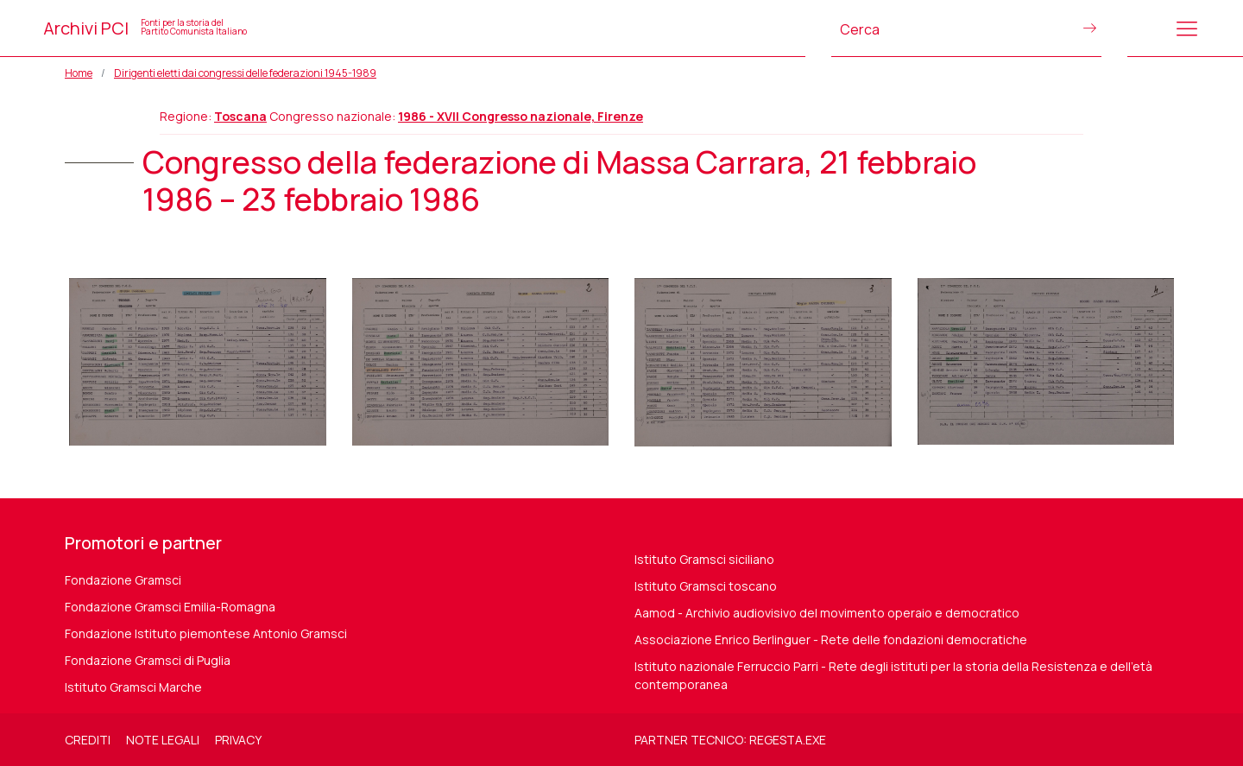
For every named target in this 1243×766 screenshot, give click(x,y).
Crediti (87, 739)
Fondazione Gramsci (123, 580)
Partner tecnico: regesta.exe (730, 739)
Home (78, 73)
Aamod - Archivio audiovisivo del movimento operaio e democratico (826, 613)
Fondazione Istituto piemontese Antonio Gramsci (206, 633)
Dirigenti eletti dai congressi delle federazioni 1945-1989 (245, 73)
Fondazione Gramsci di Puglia (147, 660)
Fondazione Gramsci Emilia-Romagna (170, 606)
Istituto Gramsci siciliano (704, 559)
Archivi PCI (145, 28)
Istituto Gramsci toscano (705, 586)
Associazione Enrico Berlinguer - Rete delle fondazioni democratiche (830, 639)
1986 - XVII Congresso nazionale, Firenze (520, 116)
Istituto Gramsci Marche (133, 687)
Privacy (238, 739)
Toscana (240, 116)
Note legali (162, 739)
